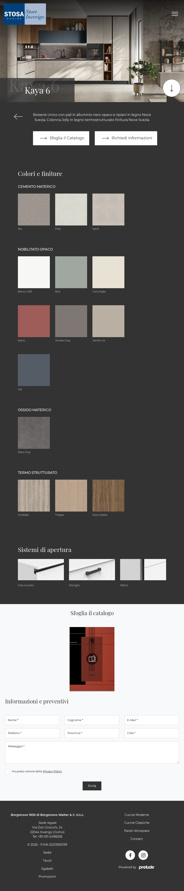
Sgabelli (47, 869)
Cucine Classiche (136, 823)
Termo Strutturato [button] (37, 473)
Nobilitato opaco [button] (35, 249)
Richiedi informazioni (126, 138)
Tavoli (47, 860)
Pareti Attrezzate (136, 831)
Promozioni (47, 877)
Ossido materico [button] (34, 410)
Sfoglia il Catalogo (61, 138)
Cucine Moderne (137, 815)
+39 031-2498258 (49, 837)
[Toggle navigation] (175, 14)
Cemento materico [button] (36, 187)
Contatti (137, 839)
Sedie (47, 853)
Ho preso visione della (37, 771)
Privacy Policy (52, 771)
